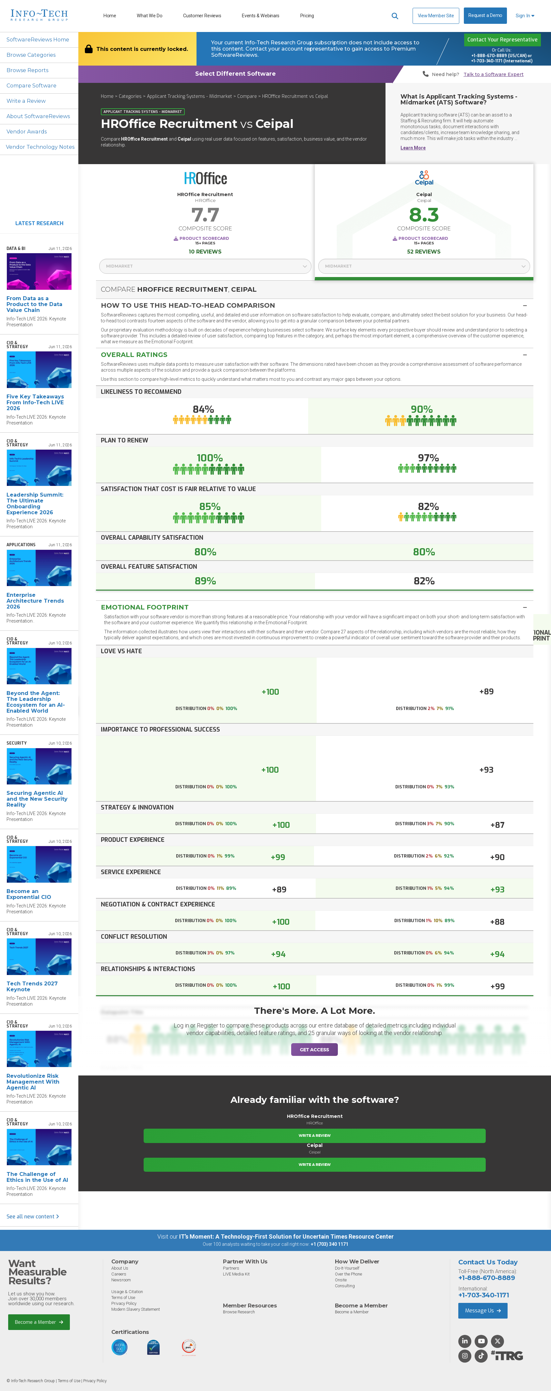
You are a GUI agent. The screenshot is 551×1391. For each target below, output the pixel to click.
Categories (130, 96)
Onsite (341, 1279)
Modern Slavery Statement (135, 1309)
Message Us (483, 1310)
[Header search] (394, 16)
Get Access (314, 1050)
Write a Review (26, 101)
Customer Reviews (202, 16)
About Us (119, 1268)
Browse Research (239, 1311)
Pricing (307, 16)
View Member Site (436, 15)
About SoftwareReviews (38, 116)
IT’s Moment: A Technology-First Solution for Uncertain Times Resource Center (286, 1236)
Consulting (345, 1285)
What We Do (149, 16)
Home (109, 16)
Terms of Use (123, 1297)
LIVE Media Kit (236, 1274)
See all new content (33, 1216)
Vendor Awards (26, 132)
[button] (314, 305)
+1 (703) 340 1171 (329, 1244)
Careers (118, 1274)
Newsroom (121, 1279)
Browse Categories (31, 55)
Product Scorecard (204, 238)
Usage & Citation (127, 1291)
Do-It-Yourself (347, 1268)
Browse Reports (27, 70)
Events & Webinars (260, 16)
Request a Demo (485, 15)
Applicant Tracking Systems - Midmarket (189, 96)
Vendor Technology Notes (40, 147)
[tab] (314, 305)
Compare (247, 96)
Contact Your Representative (502, 39)
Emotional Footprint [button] (145, 607)
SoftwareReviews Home (38, 40)
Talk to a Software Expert (494, 74)
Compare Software (31, 86)
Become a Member (39, 1322)
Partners (231, 1268)
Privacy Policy (123, 1303)
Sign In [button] (525, 16)
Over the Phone (348, 1274)
